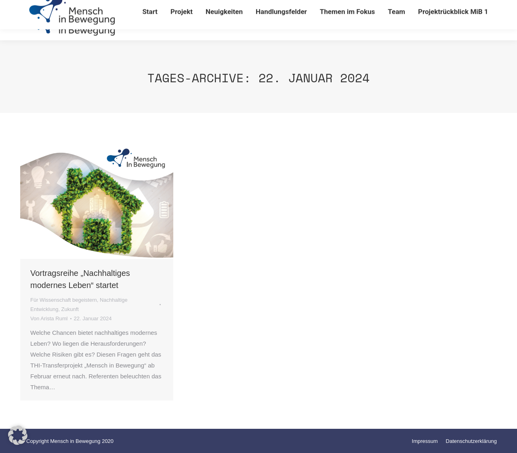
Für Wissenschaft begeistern (63, 300)
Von (49, 318)
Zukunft (70, 309)
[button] (18, 435)
